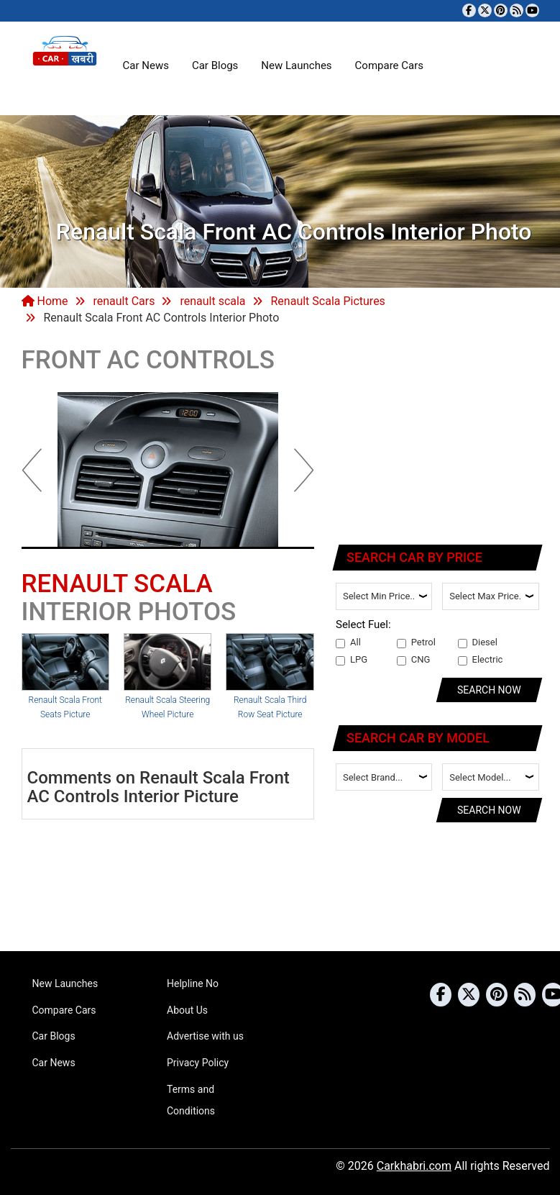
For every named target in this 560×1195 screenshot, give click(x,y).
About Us (187, 1010)
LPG (351, 659)
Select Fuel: (363, 624)
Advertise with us (205, 1036)
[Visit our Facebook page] (469, 10)
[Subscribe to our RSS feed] (516, 10)
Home (45, 301)
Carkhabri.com (414, 1166)
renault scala (212, 301)
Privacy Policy (198, 1062)
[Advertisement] (438, 437)
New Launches (296, 65)
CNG (414, 659)
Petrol (416, 642)
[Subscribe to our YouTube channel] (532, 10)
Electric (480, 659)
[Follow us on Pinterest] (501, 10)
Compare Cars (389, 65)
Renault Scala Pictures (328, 301)
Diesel (477, 642)
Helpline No (193, 983)
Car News (146, 65)
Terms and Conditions (191, 1100)
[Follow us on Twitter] (485, 10)
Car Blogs (215, 65)
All (348, 642)
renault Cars (124, 301)
